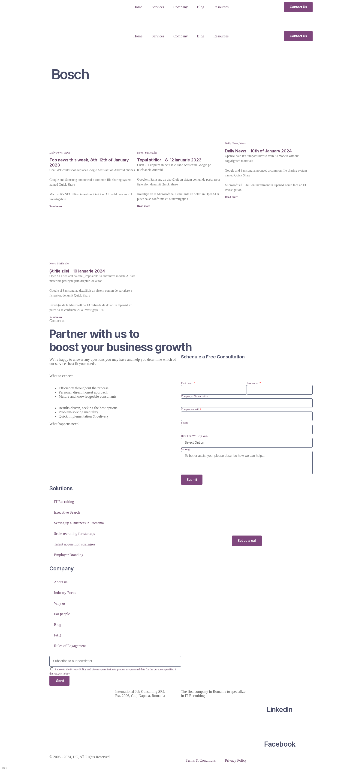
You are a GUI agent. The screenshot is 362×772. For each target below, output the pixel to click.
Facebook (280, 744)
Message (186, 449)
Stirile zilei (151, 152)
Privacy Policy (236, 761)
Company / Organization (194, 396)
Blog (200, 7)
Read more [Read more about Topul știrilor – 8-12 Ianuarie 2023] (143, 206)
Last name (253, 383)
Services (158, 7)
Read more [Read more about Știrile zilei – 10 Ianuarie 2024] (55, 317)
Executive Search (67, 513)
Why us (59, 603)
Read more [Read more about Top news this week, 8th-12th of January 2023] (55, 206)
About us (60, 582)
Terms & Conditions (201, 761)
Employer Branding (68, 555)
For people (62, 614)
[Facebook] (280, 726)
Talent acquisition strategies (74, 544)
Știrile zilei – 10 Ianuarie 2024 (77, 271)
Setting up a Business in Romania (79, 523)
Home (137, 7)
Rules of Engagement (70, 646)
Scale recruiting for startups (74, 534)
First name (187, 383)
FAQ (57, 635)
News (67, 152)
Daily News (56, 152)
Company (180, 7)
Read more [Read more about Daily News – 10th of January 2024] (231, 197)
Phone (184, 422)
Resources (221, 7)
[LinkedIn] (280, 692)
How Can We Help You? (194, 436)
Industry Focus (65, 593)
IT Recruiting (64, 502)
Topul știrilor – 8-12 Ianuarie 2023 (169, 159)
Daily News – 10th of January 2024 (258, 150)
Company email (190, 409)
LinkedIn (280, 709)
